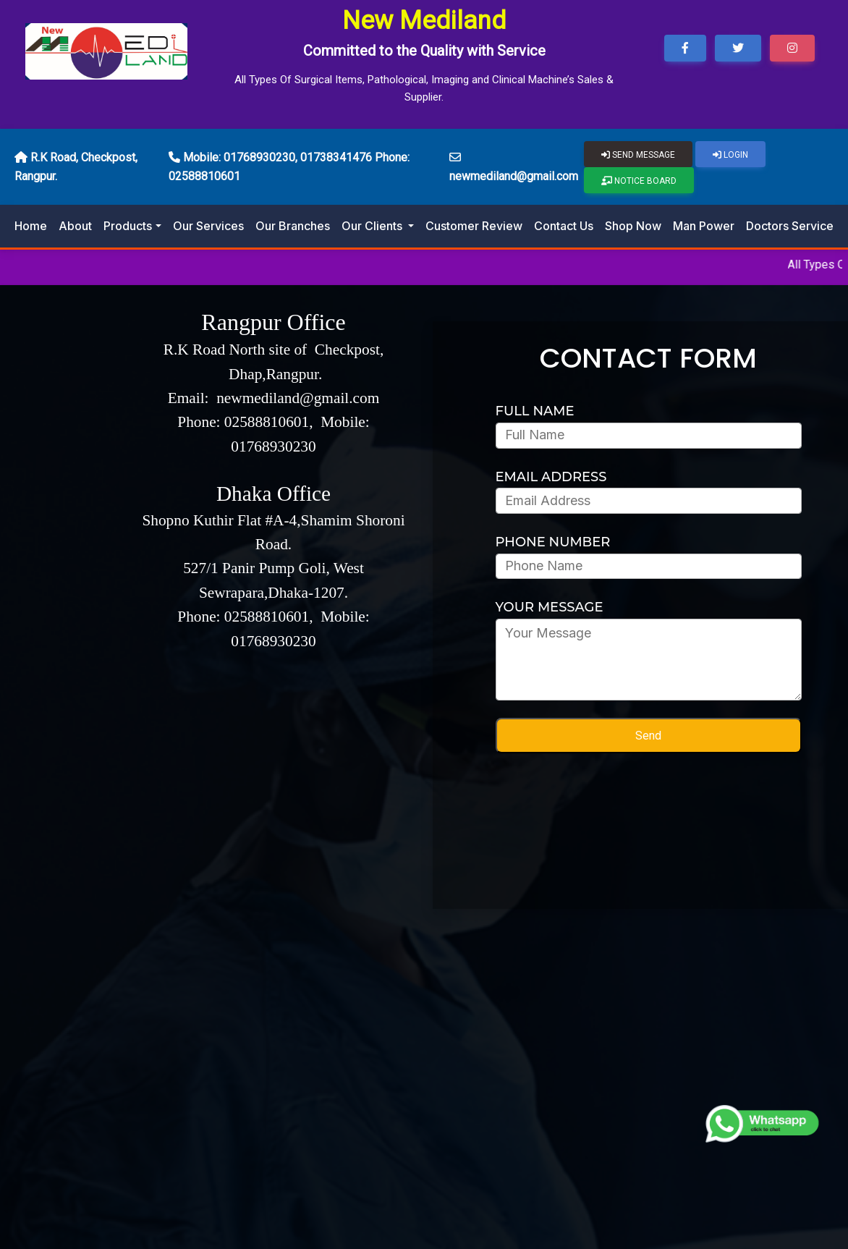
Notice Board (639, 181)
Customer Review (473, 226)
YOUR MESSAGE (549, 607)
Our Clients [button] (373, 226)
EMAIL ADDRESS (551, 477)
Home (30, 226)
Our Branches (292, 226)
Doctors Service (790, 226)
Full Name (535, 411)
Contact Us (563, 226)
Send (648, 735)
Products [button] (127, 226)
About (75, 226)
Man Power (703, 226)
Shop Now (633, 226)
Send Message (638, 155)
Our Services (208, 226)
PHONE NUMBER (553, 542)
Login (730, 155)
